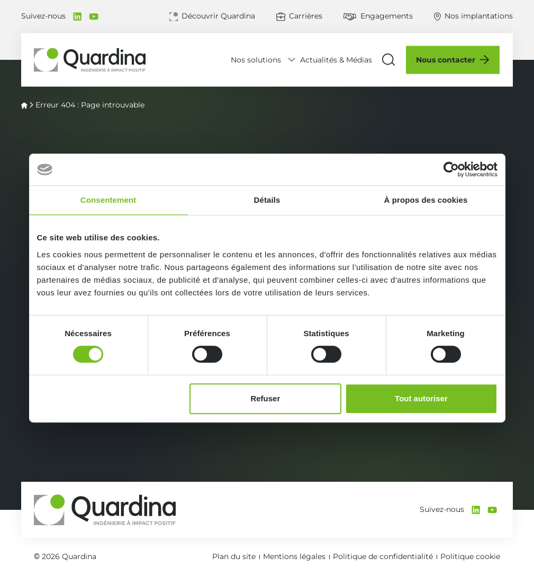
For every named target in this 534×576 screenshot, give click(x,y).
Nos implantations (479, 16)
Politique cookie (470, 556)
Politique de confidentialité (383, 556)
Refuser (265, 398)
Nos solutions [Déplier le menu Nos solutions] (257, 59)
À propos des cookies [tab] (426, 199)
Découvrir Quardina (218, 16)
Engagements (386, 16)
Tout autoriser (421, 398)
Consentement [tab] (108, 199)
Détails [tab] (267, 199)
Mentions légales (294, 556)
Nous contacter (446, 60)
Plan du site (234, 556)
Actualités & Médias (337, 60)
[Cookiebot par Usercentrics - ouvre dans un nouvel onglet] (451, 169)
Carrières (305, 16)
